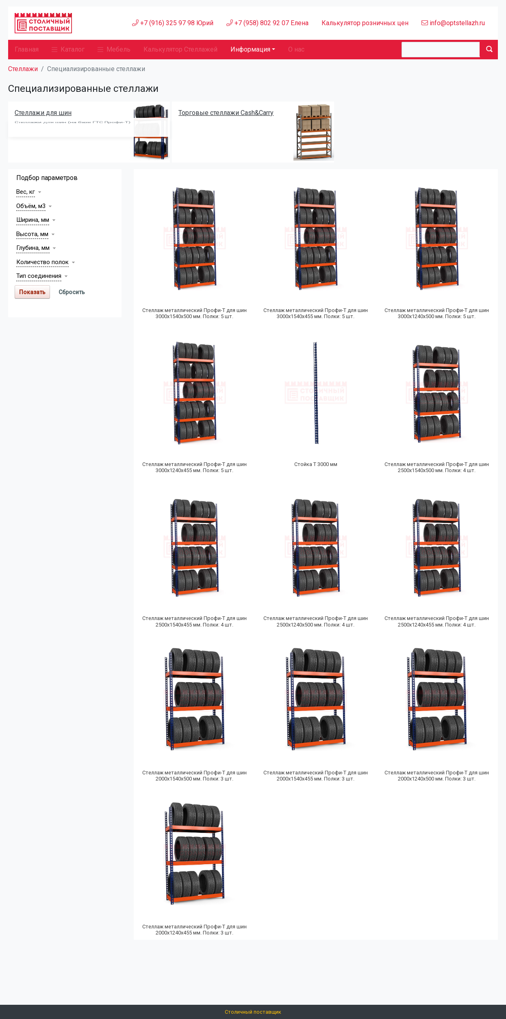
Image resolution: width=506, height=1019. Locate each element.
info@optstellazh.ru (453, 23)
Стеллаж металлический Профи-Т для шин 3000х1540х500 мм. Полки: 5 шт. (194, 313)
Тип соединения (38, 276)
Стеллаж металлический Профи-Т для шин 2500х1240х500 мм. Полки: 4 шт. (315, 621)
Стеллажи (23, 69)
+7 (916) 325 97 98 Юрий (172, 23)
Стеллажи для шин (43, 113)
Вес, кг (25, 191)
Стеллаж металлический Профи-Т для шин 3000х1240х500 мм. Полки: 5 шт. (436, 313)
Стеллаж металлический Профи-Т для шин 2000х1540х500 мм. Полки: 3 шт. (194, 776)
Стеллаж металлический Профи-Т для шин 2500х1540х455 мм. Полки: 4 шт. (194, 621)
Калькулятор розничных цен (364, 23)
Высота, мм (32, 234)
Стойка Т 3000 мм (315, 464)
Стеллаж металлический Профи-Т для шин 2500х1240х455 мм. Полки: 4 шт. (436, 621)
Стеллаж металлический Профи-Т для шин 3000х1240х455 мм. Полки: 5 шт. (194, 467)
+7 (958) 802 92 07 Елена (267, 23)
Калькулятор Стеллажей (180, 49)
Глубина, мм (33, 247)
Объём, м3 (31, 206)
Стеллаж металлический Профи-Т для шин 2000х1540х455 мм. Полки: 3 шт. (315, 776)
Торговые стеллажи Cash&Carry (226, 113)
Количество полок (42, 262)
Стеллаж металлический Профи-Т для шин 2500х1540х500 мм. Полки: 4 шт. (436, 467)
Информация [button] (250, 49)
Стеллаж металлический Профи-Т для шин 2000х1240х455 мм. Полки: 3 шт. (194, 930)
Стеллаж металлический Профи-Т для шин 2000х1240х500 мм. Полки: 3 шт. (436, 776)
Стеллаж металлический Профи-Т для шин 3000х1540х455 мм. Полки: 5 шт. (315, 313)
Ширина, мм (32, 219)
